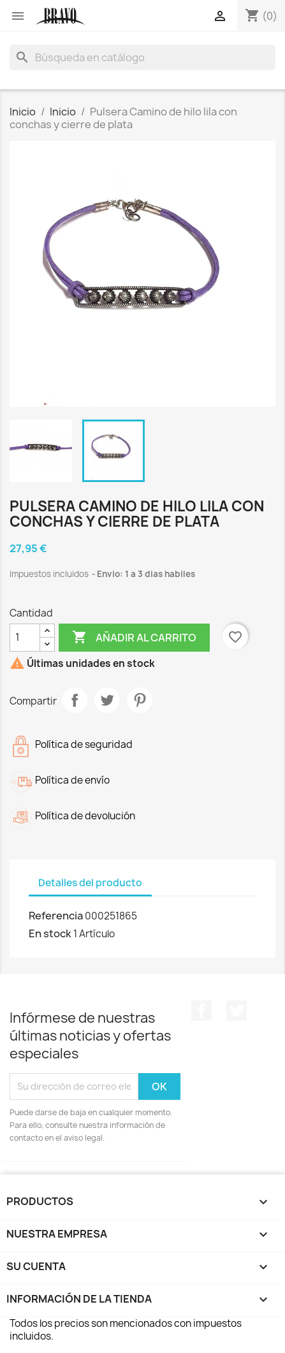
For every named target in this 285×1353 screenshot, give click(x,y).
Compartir (74, 700)
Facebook (201, 1010)
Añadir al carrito (134, 637)
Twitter (236, 1010)
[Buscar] (142, 57)
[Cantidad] (25, 638)
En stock (50, 933)
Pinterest (139, 700)
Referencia (56, 915)
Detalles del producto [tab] (90, 882)
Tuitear (107, 700)
